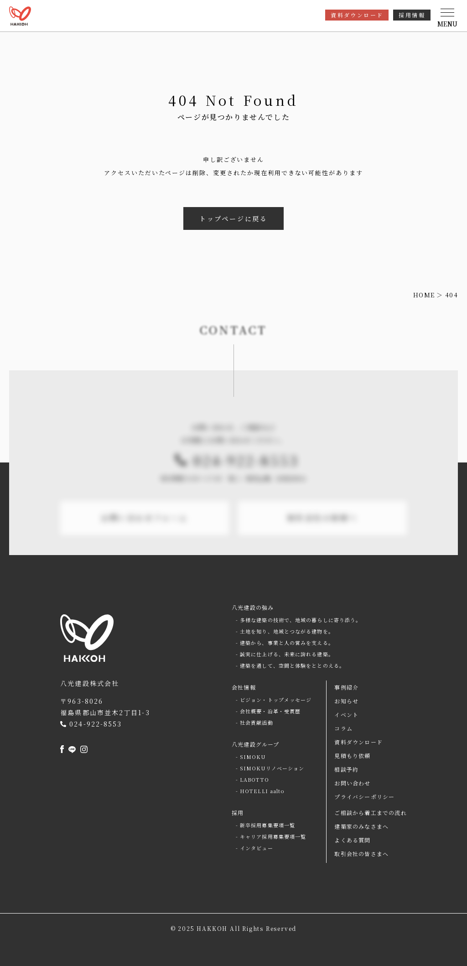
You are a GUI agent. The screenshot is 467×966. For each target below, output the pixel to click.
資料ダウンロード (357, 15)
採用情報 (412, 15)
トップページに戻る (233, 218)
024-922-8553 (246, 480)
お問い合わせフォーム (144, 538)
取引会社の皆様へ (322, 538)
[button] (447, 18)
